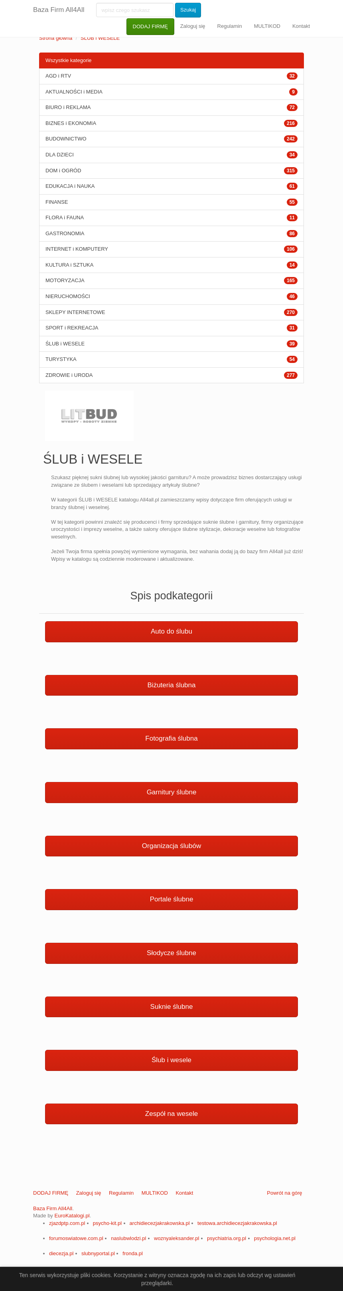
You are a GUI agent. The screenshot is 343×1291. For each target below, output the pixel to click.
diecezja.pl (61, 1253)
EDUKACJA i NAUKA (70, 186)
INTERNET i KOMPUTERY (76, 249)
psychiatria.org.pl (226, 1238)
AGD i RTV (58, 76)
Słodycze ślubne (171, 953)
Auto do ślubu (171, 631)
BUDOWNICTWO (66, 139)
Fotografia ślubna (171, 738)
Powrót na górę (284, 1193)
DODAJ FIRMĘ (150, 26)
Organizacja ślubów (171, 846)
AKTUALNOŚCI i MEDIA (74, 92)
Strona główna (55, 38)
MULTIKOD (267, 26)
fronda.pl (132, 1253)
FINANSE (56, 202)
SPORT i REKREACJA (71, 328)
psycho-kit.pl (107, 1223)
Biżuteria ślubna (172, 685)
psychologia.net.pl (275, 1238)
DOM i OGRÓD (63, 171)
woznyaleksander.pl (176, 1238)
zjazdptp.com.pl (67, 1223)
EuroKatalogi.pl (71, 1216)
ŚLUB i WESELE (100, 38)
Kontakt (301, 26)
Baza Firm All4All (58, 10)
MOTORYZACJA (65, 280)
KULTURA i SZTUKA (69, 265)
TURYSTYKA (61, 359)
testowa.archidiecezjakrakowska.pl (237, 1223)
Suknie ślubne (171, 1006)
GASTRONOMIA (65, 233)
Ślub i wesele (171, 1060)
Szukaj (188, 10)
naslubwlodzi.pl (128, 1238)
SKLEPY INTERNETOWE (75, 312)
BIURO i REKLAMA (68, 107)
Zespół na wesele (171, 1113)
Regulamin (229, 26)
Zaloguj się (192, 26)
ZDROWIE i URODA (69, 375)
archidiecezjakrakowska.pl (160, 1223)
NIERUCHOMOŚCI (67, 296)
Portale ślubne (171, 899)
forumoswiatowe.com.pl (76, 1238)
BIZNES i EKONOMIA (70, 123)
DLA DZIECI (59, 155)
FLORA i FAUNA (64, 217)
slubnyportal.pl (98, 1253)
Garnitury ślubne (172, 792)
